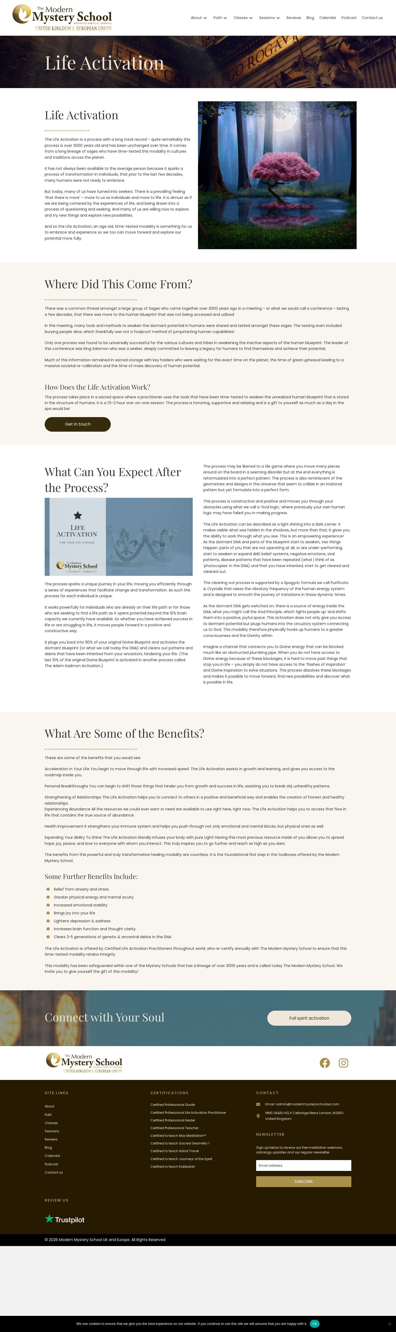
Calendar (52, 1155)
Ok (314, 1324)
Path (48, 1114)
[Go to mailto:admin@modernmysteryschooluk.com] (303, 1104)
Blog (48, 1147)
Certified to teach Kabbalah (172, 1166)
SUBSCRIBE (303, 1181)
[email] (303, 1165)
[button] (205, 18)
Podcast (51, 1164)
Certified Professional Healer (172, 1120)
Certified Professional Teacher (174, 1128)
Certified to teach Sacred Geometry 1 (179, 1143)
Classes (51, 1123)
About (49, 1106)
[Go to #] (303, 1116)
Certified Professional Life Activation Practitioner (188, 1112)
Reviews (51, 1139)
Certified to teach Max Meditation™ (178, 1135)
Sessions (52, 1131)
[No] (389, 1323)
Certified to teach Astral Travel (174, 1151)
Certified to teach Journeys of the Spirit (181, 1159)
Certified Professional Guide (172, 1104)
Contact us (54, 1172)
